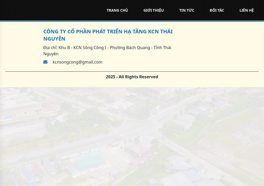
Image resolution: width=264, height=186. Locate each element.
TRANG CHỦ (117, 10)
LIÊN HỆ (247, 10)
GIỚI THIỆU (153, 10)
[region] (132, 93)
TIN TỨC (186, 10)
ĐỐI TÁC (217, 10)
